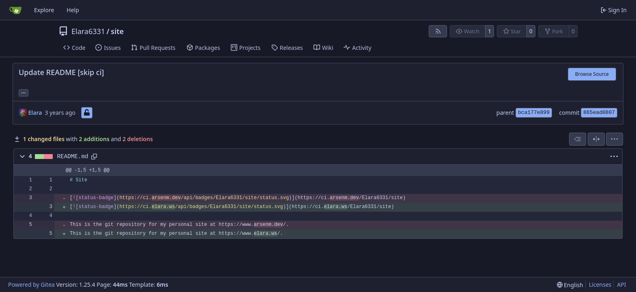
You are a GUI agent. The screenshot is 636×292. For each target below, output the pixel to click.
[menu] (614, 139)
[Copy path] (94, 156)
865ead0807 (599, 113)
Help (73, 10)
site (117, 31)
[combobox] (577, 139)
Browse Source (592, 74)
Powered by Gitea (31, 284)
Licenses (600, 284)
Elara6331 (88, 31)
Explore (44, 10)
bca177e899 (534, 113)
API (621, 284)
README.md (72, 156)
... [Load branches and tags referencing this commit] (23, 92)
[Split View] (596, 139)
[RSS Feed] (438, 31)
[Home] (15, 10)
